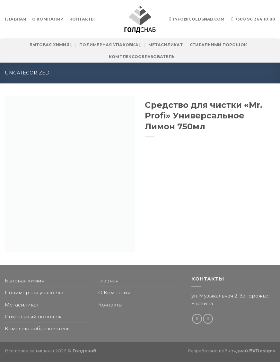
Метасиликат (165, 44)
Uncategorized (27, 73)
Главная (15, 19)
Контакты (82, 19)
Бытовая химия (51, 45)
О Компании (48, 19)
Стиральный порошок (218, 44)
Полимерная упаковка (110, 45)
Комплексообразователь (142, 56)
